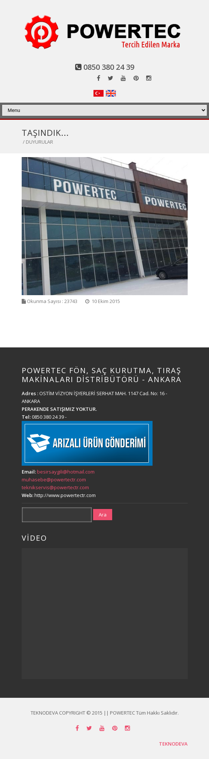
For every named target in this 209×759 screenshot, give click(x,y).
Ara (103, 514)
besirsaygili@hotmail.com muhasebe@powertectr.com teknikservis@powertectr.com (58, 479)
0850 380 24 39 (108, 67)
